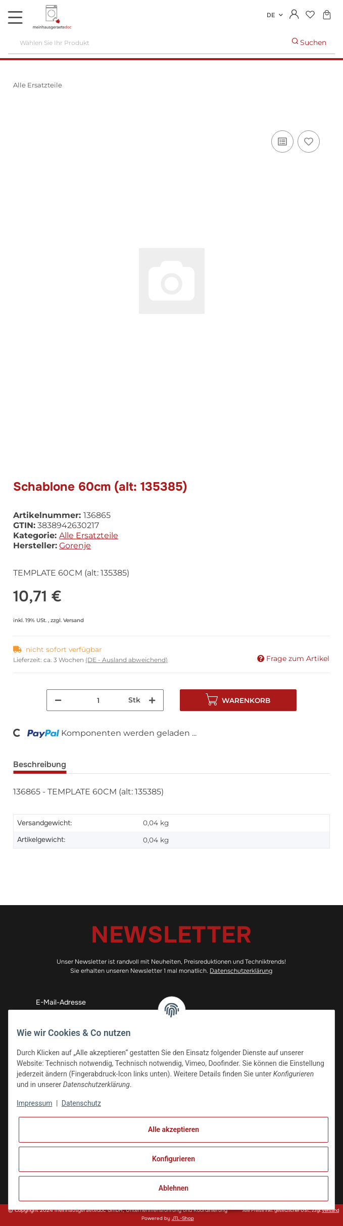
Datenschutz (81, 1103)
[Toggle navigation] (15, 17)
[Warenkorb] (326, 15)
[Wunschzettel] (310, 15)
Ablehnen (173, 1188)
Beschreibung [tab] (39, 764)
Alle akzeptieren (173, 1129)
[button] (294, 15)
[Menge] (98, 700)
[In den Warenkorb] (21, 116)
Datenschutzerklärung (241, 971)
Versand (73, 620)
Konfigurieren (173, 1159)
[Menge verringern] (58, 700)
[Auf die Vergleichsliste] (282, 141)
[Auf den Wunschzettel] (309, 141)
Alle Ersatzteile (88, 535)
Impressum (34, 1103)
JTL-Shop (183, 1218)
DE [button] (271, 15)
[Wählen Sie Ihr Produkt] (146, 43)
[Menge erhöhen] (152, 700)
